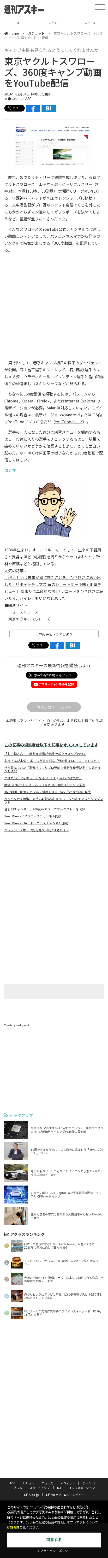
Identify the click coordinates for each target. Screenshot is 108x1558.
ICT (59, 1488)
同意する (54, 1540)
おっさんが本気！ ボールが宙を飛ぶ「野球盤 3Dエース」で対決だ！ (52, 760)
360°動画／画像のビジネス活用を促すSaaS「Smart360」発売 (47, 792)
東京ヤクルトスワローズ (29, 619)
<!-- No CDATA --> (54, 295)
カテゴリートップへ (54, 707)
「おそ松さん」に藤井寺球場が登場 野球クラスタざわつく (45, 753)
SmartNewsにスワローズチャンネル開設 (32, 816)
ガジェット (36, 33)
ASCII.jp (31, 1495)
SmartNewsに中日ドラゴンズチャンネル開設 (36, 823)
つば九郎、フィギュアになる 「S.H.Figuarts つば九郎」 (43, 778)
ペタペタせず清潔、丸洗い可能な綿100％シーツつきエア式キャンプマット (53, 800)
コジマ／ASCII (22, 98)
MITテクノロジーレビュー (65, 1495)
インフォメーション (82, 1488)
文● (8, 98)
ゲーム (86, 1483)
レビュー (53, 23)
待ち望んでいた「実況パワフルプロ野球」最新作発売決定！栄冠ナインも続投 (52, 769)
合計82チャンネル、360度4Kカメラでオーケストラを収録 (44, 809)
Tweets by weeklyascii (16, 1025)
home (11, 33)
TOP (18, 23)
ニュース (89, 23)
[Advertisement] (54, 876)
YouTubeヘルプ (69, 422)
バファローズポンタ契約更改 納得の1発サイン (36, 830)
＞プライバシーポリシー (54, 1551)
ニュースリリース (23, 612)
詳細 (13, 1527)
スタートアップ (40, 1488)
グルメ (17, 1488)
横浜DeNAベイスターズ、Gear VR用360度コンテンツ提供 (44, 785)
